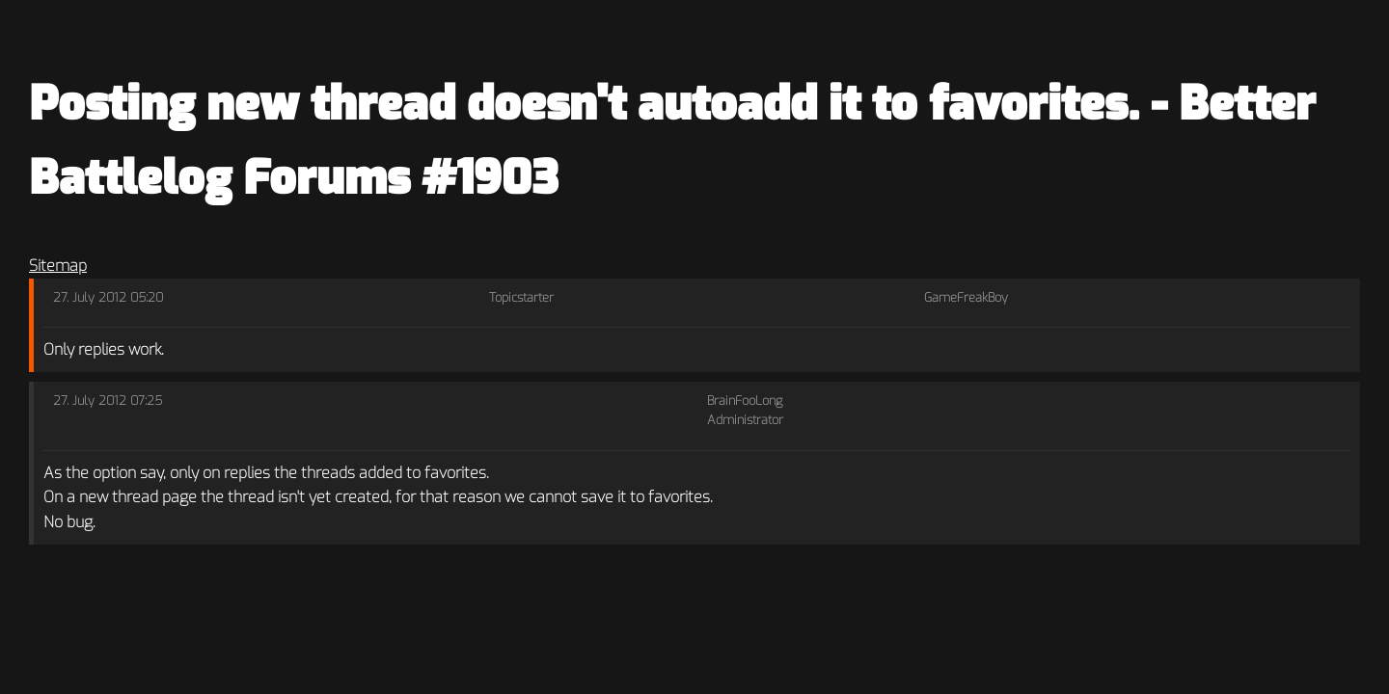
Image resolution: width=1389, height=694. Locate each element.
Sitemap (58, 265)
